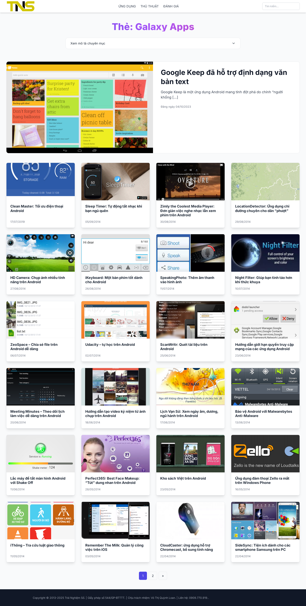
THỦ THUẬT (150, 6)
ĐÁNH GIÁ (171, 6)
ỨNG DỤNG (127, 6)
